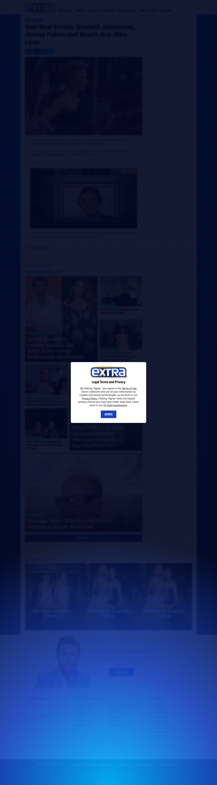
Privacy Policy (89, 398)
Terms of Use (129, 388)
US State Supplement (115, 405)
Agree (108, 414)
